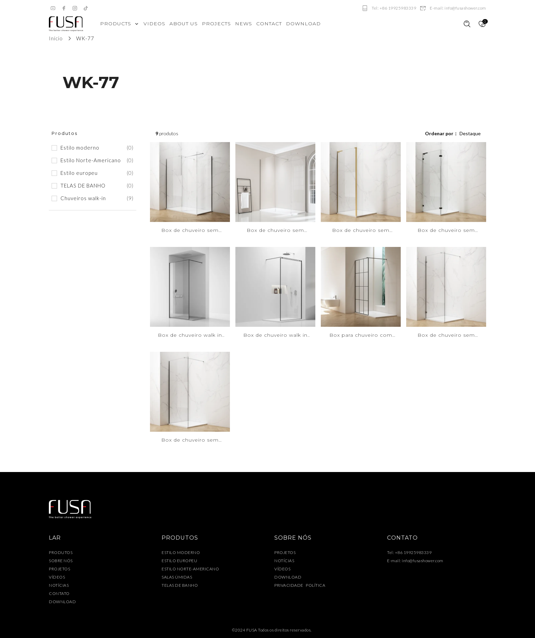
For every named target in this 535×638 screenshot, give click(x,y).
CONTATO (59, 593)
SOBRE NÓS (61, 560)
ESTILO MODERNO (181, 552)
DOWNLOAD (62, 601)
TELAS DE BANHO (180, 585)
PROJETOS (59, 568)
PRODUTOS (60, 552)
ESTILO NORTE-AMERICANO (190, 568)
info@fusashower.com (422, 560)
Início (56, 38)
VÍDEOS (57, 577)
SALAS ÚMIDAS (177, 577)
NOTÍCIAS (59, 585)
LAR (55, 538)
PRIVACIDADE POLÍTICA (299, 585)
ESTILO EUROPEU (179, 560)
